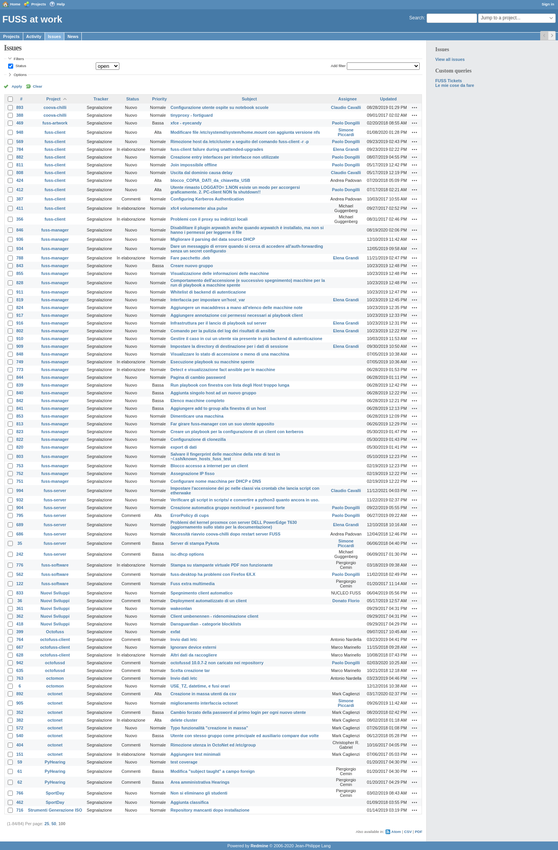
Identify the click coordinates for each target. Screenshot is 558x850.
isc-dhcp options (187, 554)
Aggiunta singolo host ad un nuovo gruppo (213, 392)
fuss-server (55, 490)
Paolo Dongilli (346, 123)
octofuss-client (55, 639)
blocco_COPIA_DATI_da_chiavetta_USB (210, 180)
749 (19, 361)
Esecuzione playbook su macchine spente (212, 361)
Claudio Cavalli (346, 107)
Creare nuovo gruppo (191, 265)
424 (19, 180)
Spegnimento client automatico (201, 593)
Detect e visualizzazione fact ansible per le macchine (222, 369)
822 (19, 439)
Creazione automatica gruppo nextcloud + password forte (227, 507)
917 (19, 315)
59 (19, 762)
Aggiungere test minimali (195, 754)
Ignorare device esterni (193, 647)
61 (19, 771)
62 (19, 782)
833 (19, 593)
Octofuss (55, 631)
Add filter (338, 66)
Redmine (260, 845)
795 (19, 515)
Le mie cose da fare (454, 85)
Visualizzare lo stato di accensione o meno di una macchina (229, 354)
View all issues (450, 59)
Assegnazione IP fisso (192, 473)
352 (19, 712)
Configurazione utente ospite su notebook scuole (219, 107)
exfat (175, 631)
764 (19, 639)
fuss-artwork (55, 123)
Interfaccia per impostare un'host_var (207, 299)
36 (19, 600)
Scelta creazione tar (190, 670)
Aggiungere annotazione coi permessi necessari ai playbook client (236, 315)
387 (19, 199)
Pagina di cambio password (198, 377)
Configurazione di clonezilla (198, 439)
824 (19, 307)
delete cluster (184, 720)
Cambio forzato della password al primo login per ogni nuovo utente (238, 712)
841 (19, 408)
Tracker (100, 99)
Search (416, 18)
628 (19, 655)
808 (19, 172)
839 (19, 385)
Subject (249, 99)
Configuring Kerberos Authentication (207, 199)
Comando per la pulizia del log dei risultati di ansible (222, 330)
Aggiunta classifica (189, 802)
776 (19, 565)
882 (19, 157)
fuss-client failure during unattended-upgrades (216, 149)
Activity (33, 36)
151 (19, 754)
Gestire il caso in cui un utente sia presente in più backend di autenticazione (246, 338)
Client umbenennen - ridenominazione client (214, 616)
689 (19, 524)
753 (19, 465)
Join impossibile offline (193, 164)
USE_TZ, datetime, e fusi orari (200, 686)
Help (61, 4)
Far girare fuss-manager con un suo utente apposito (222, 424)
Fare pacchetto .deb (190, 258)
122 (19, 583)
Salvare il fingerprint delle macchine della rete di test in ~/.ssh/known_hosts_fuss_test (225, 456)
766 (19, 793)
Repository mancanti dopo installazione (210, 810)
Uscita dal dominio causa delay (201, 172)
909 (19, 346)
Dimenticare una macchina (197, 416)
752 (19, 473)
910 (19, 338)
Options (20, 75)
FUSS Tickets (448, 80)
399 (19, 631)
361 (19, 608)
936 (19, 239)
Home (15, 4)
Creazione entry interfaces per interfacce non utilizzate (224, 157)
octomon (55, 678)
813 (19, 424)
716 (19, 810)
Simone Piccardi (346, 132)
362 (19, 616)
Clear (37, 86)
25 (47, 823)
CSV (408, 831)
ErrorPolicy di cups (189, 515)
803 (19, 456)
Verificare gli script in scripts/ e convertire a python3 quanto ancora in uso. (244, 500)
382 (19, 720)
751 (19, 481)
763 (19, 678)
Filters (19, 59)
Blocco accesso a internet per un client (209, 465)
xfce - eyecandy (186, 123)
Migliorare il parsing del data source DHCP (212, 239)
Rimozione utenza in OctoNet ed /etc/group (213, 745)
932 (19, 500)
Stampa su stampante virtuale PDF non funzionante (221, 565)
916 (19, 323)
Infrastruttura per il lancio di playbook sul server (218, 323)
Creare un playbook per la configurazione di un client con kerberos (236, 431)
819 (19, 299)
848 (19, 354)
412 (19, 189)
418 (19, 624)
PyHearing (55, 762)
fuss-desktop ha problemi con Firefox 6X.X (212, 574)
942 (19, 662)
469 (19, 123)
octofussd (55, 662)
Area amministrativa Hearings (199, 782)
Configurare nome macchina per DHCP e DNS (215, 481)
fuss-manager (55, 230)
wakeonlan (181, 608)
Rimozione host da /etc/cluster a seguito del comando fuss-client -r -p (239, 141)
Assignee (347, 99)
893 (19, 107)
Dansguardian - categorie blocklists (205, 624)
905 (19, 703)
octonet (54, 693)
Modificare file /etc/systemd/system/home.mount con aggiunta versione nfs (245, 132)
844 (19, 377)
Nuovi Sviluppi (54, 593)
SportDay (55, 793)
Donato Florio (346, 600)
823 (19, 431)
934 (19, 248)
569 (19, 141)
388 (19, 115)
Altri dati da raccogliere (193, 655)
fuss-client (55, 132)
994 (19, 490)
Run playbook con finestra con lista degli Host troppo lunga (229, 385)
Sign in (548, 4)
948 (19, 132)
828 (19, 282)
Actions (415, 107)
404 (19, 745)
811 (19, 164)
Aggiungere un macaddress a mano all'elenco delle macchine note (236, 307)
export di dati (183, 447)
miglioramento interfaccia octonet (204, 703)
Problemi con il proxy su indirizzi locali (209, 219)
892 (19, 693)
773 (19, 369)
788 (19, 258)
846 (19, 230)
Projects (38, 4)
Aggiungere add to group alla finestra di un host (218, 408)
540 (19, 735)
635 (19, 670)
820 (19, 447)
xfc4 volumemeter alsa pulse (198, 208)
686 (19, 534)
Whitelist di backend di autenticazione (208, 292)
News (72, 36)
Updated (388, 99)
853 (19, 416)
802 (19, 330)
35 (19, 543)
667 (19, 647)
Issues (54, 36)
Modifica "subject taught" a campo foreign (212, 771)
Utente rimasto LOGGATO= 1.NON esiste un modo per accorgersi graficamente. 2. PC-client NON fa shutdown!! (235, 189)
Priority (159, 99)
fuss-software (55, 565)
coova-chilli (54, 107)
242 (19, 554)
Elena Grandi (346, 149)
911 (19, 292)
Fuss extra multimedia (192, 583)
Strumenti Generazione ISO (55, 810)
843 (19, 265)
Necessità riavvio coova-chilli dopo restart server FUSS (225, 534)
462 (19, 802)
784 (19, 149)
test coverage (184, 762)
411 (19, 208)
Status (20, 66)
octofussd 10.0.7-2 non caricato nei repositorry (217, 662)
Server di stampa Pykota (194, 543)
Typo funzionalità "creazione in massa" (209, 728)
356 (19, 219)
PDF (418, 831)
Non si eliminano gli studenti (198, 793)
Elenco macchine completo (197, 400)
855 (19, 273)
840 (19, 392)
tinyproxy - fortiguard (191, 115)
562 (19, 574)
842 (19, 400)
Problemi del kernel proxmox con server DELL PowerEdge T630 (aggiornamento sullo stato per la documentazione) (233, 524)
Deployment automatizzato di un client (208, 600)
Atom (396, 831)
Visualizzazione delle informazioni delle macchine (219, 273)
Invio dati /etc (183, 639)
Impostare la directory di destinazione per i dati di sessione (229, 346)
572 (19, 728)
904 (19, 507)
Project (53, 99)
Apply (17, 86)
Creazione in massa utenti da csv (203, 693)
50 (54, 823)
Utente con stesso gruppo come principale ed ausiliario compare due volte (244, 735)
